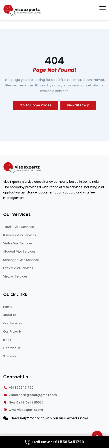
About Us (10, 315)
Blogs (7, 340)
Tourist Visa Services (18, 227)
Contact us (11, 348)
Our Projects (12, 331)
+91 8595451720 (21, 387)
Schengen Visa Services (21, 260)
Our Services (12, 323)
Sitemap (9, 356)
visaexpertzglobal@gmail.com (33, 395)
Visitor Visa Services (17, 243)
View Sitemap (78, 105)
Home (7, 307)
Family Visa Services (18, 268)
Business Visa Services (19, 235)
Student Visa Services (19, 251)
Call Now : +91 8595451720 (54, 442)
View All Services (15, 276)
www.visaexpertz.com (26, 410)
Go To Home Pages (35, 105)
